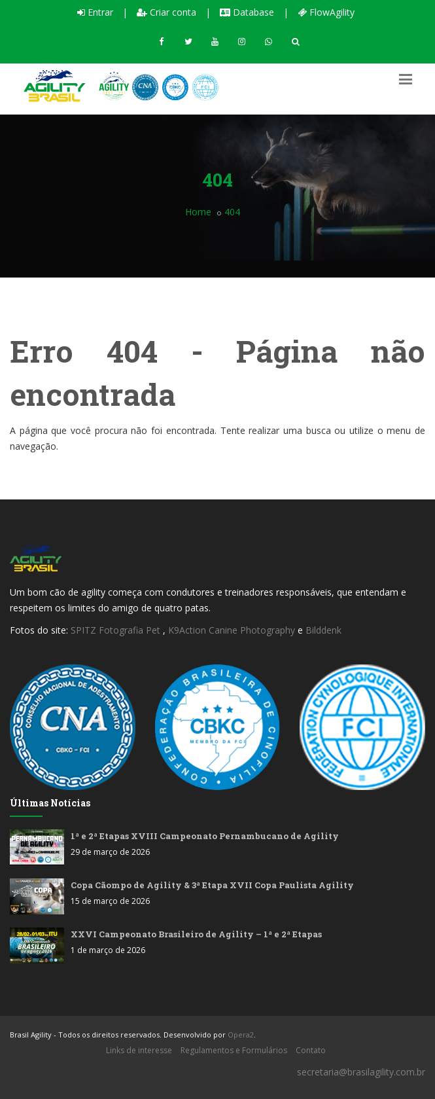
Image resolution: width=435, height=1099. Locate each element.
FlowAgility (326, 12)
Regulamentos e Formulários (234, 1050)
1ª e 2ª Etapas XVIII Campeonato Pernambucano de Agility (205, 836)
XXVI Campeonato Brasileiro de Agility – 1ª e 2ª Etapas (196, 934)
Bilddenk (323, 630)
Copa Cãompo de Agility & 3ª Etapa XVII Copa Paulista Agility (212, 885)
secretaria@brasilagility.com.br (361, 1072)
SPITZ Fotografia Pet (117, 630)
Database (247, 12)
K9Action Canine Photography (231, 630)
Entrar (95, 12)
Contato (311, 1050)
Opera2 (241, 1034)
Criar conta (166, 12)
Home (198, 212)
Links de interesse (139, 1050)
